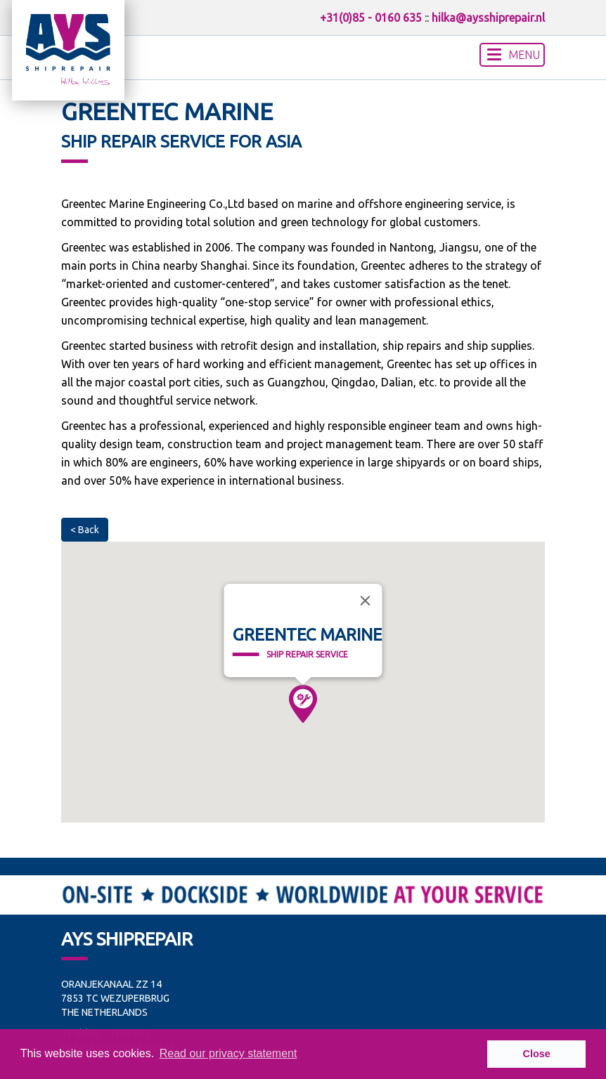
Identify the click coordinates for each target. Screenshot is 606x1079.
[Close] (365, 600)
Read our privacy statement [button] (228, 1053)
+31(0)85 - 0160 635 (371, 17)
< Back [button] (84, 529)
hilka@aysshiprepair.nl (488, 17)
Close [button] (536, 1053)
